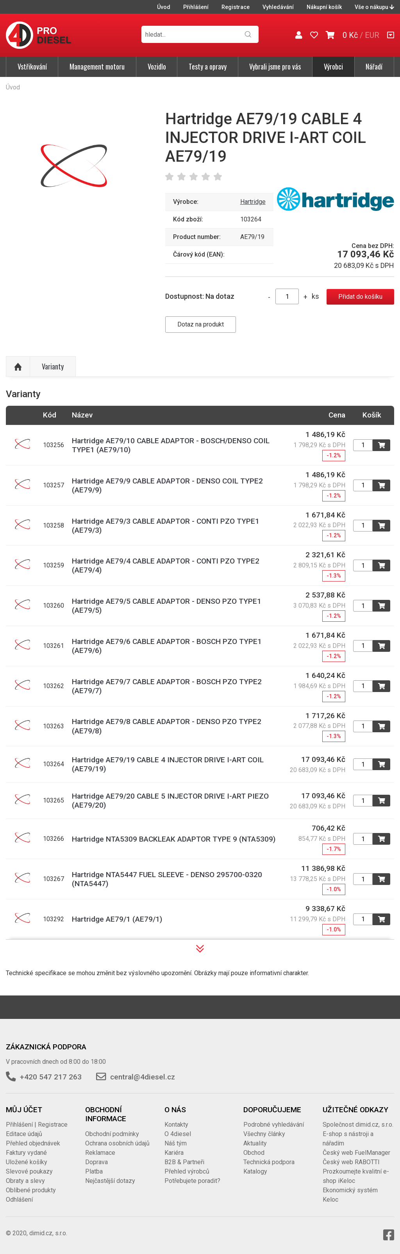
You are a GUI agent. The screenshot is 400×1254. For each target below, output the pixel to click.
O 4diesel (177, 1134)
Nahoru (18, 367)
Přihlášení (196, 7)
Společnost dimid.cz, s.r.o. (358, 1124)
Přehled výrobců (186, 1171)
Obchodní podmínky (112, 1134)
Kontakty (176, 1124)
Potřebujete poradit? (192, 1180)
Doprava (96, 1162)
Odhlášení (19, 1199)
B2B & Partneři (184, 1162)
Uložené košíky (26, 1162)
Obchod (253, 1152)
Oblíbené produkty (31, 1190)
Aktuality (255, 1143)
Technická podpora (269, 1162)
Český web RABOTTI (351, 1162)
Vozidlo (157, 66)
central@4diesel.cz (142, 1076)
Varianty (53, 366)
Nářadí (374, 66)
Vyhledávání (278, 7)
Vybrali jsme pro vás (275, 66)
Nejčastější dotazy (110, 1180)
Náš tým (175, 1143)
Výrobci (333, 66)
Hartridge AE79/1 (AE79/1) (117, 919)
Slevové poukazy (29, 1171)
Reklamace (100, 1152)
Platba (94, 1171)
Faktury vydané (26, 1152)
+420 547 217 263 (51, 1076)
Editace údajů (24, 1134)
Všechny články (264, 1134)
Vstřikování (32, 66)
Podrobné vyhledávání (273, 1124)
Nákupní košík (324, 7)
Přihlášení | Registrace (37, 1124)
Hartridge (253, 201)
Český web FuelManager (356, 1152)
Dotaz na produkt (200, 324)
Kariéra (174, 1152)
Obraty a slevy (25, 1180)
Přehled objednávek (33, 1143)
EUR (372, 35)
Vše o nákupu (374, 7)
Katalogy (255, 1171)
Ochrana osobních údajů (117, 1143)
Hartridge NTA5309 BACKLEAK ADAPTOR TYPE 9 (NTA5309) (173, 839)
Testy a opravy (208, 66)
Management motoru (97, 66)
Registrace (235, 7)
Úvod (163, 7)
